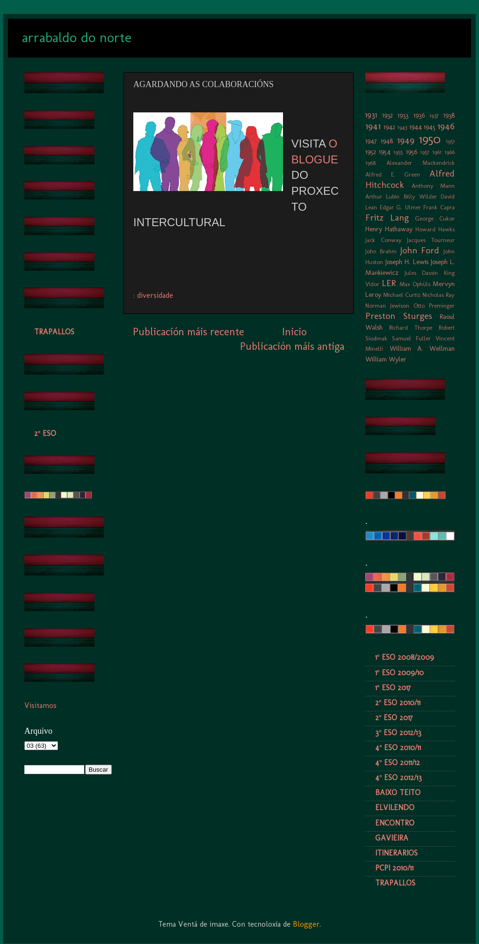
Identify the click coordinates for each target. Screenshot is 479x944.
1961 (437, 151)
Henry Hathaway (389, 229)
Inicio (294, 331)
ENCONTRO (394, 823)
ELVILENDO (394, 807)
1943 (402, 127)
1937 (434, 115)
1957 (424, 151)
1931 (371, 115)
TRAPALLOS (54, 331)
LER (389, 283)
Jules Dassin (421, 272)
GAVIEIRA (391, 837)
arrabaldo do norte (76, 37)
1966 (449, 151)
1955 (398, 151)
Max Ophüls (414, 284)
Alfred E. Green (392, 174)
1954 (385, 152)
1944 (415, 127)
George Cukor (435, 218)
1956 (411, 152)
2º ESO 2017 (394, 717)
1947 (371, 141)
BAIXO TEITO (398, 792)
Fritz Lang (387, 217)
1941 (373, 126)
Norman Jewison (387, 305)
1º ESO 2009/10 (399, 672)
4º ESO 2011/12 (397, 762)
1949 (405, 140)
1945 (429, 127)
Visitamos (40, 705)
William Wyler (385, 359)
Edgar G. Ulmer (400, 207)
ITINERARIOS (396, 852)
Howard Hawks (435, 229)
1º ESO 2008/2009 (404, 657)
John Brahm (381, 251)
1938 (449, 115)
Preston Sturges (398, 315)
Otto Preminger (434, 305)
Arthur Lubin (382, 196)
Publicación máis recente (188, 331)
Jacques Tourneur (431, 239)
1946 (446, 126)
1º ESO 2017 (393, 687)
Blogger (306, 924)
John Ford (420, 250)
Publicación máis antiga (292, 346)
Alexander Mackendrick (420, 162)
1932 (387, 115)
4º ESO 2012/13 (398, 777)
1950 (430, 139)
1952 (370, 152)
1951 (450, 141)
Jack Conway (383, 239)
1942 (389, 127)
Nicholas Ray (438, 294)
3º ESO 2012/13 (398, 732)
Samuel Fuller (411, 338)
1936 (419, 115)
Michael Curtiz (402, 294)
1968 (370, 162)
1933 (403, 115)
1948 (387, 141)
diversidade (155, 295)
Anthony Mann (433, 185)
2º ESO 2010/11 (398, 702)
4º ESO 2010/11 (398, 747)
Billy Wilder (420, 196)
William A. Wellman (422, 348)
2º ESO (45, 433)
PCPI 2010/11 (394, 867)
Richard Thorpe (410, 327)
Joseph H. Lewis (406, 262)
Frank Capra (439, 207)
